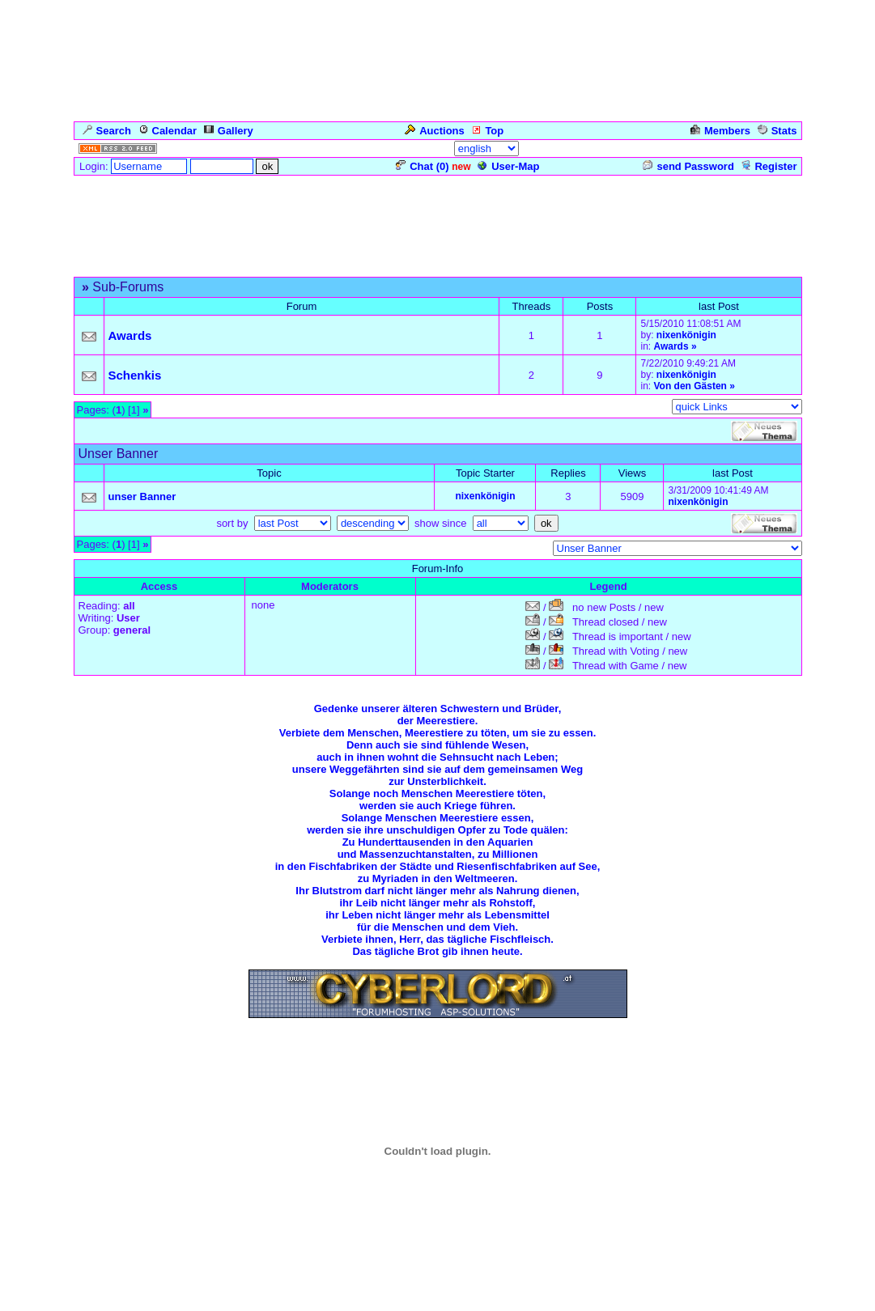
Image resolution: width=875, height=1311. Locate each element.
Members (720, 131)
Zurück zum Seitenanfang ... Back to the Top (437, 1061)
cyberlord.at (544, 1299)
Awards (670, 346)
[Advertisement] (438, 213)
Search (107, 131)
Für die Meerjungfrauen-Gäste (242, 268)
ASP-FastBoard (392, 1299)
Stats (777, 131)
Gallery (228, 131)
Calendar (168, 131)
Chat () (422, 166)
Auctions (435, 131)
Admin (778, 148)
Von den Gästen (689, 386)
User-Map (508, 166)
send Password (688, 166)
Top (487, 131)
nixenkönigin (686, 335)
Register (768, 166)
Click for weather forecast (437, 1239)
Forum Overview (115, 268)
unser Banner (142, 496)
